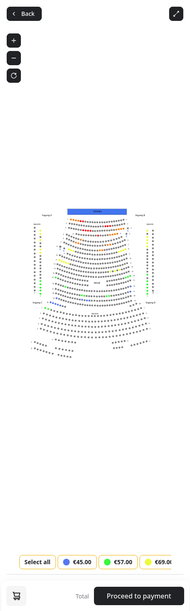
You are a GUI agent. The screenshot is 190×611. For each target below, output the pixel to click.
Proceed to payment (139, 596)
